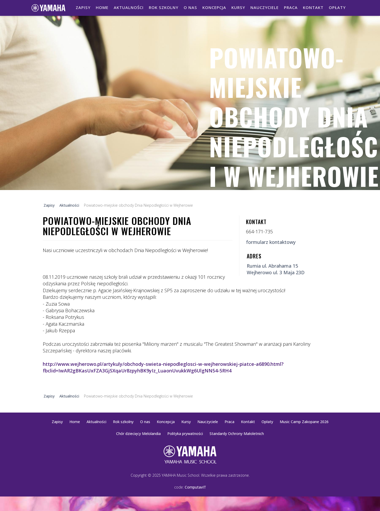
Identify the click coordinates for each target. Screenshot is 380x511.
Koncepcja (214, 7)
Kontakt (313, 7)
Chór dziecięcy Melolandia (138, 433)
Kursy (238, 7)
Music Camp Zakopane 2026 (304, 421)
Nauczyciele (264, 7)
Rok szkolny (163, 7)
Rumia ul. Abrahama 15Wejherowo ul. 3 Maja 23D (276, 269)
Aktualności (129, 7)
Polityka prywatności (185, 433)
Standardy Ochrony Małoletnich (237, 433)
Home (102, 7)
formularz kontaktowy (271, 242)
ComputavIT (195, 487)
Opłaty (337, 7)
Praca (291, 7)
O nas (190, 7)
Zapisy (83, 7)
